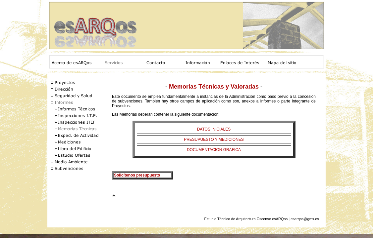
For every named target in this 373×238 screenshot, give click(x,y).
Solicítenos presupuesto (137, 175)
